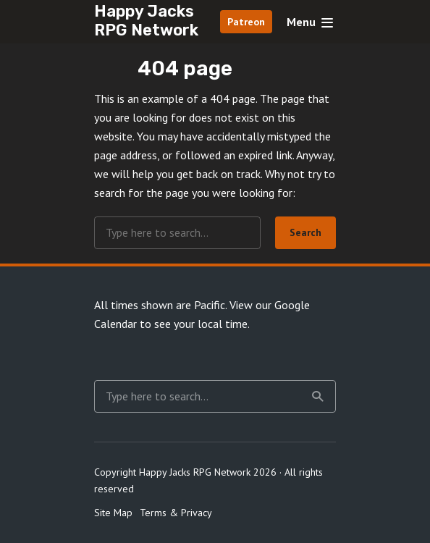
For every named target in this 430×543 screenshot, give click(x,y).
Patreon (246, 21)
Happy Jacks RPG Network (146, 20)
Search (305, 232)
